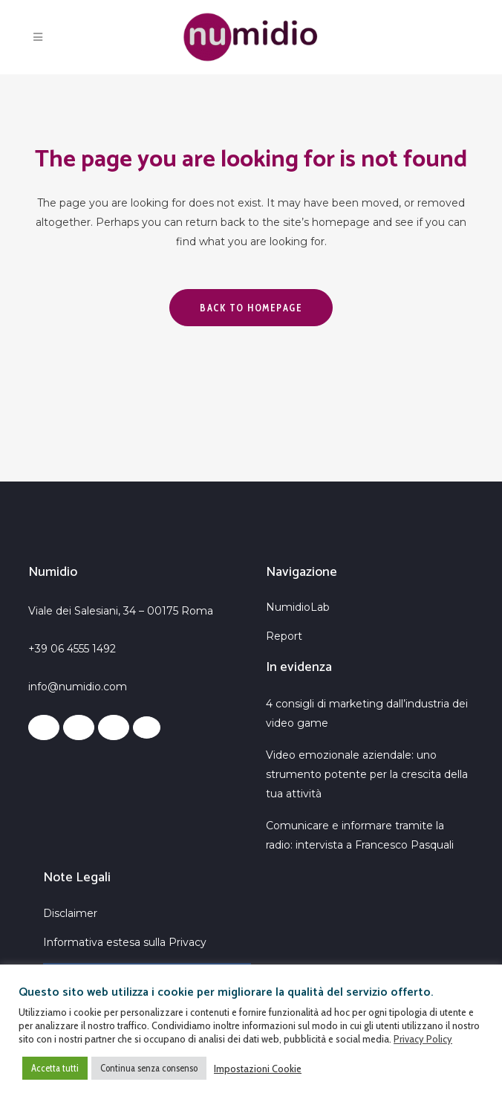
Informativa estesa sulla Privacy (124, 942)
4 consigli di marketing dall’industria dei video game (367, 713)
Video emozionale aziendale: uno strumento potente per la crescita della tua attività (367, 774)
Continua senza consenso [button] (149, 1068)
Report (284, 636)
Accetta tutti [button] (55, 1068)
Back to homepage (251, 308)
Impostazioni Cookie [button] (257, 1068)
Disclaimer (70, 913)
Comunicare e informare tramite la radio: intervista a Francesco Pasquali (360, 835)
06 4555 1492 (83, 648)
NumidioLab (298, 607)
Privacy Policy (423, 1039)
